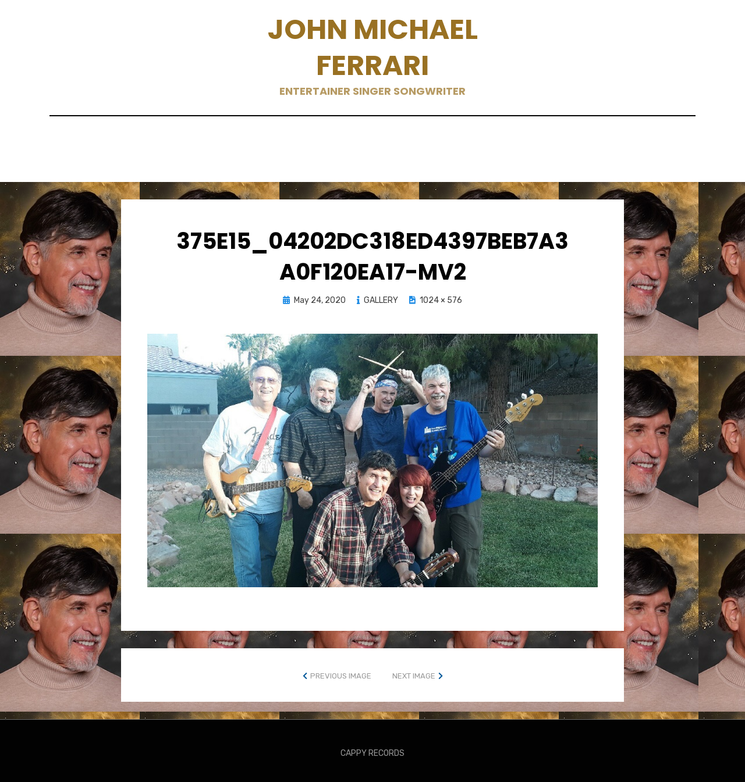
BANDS (179, 141)
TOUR (504, 157)
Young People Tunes (586, 157)
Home (79, 141)
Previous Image (340, 670)
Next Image (413, 670)
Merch (174, 157)
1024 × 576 (441, 296)
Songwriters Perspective (407, 157)
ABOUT (128, 141)
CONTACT (238, 141)
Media (123, 157)
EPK (289, 141)
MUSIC (225, 157)
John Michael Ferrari (373, 47)
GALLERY (337, 141)
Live (670, 141)
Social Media (292, 157)
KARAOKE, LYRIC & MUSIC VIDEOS (451, 141)
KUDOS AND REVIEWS (593, 141)
